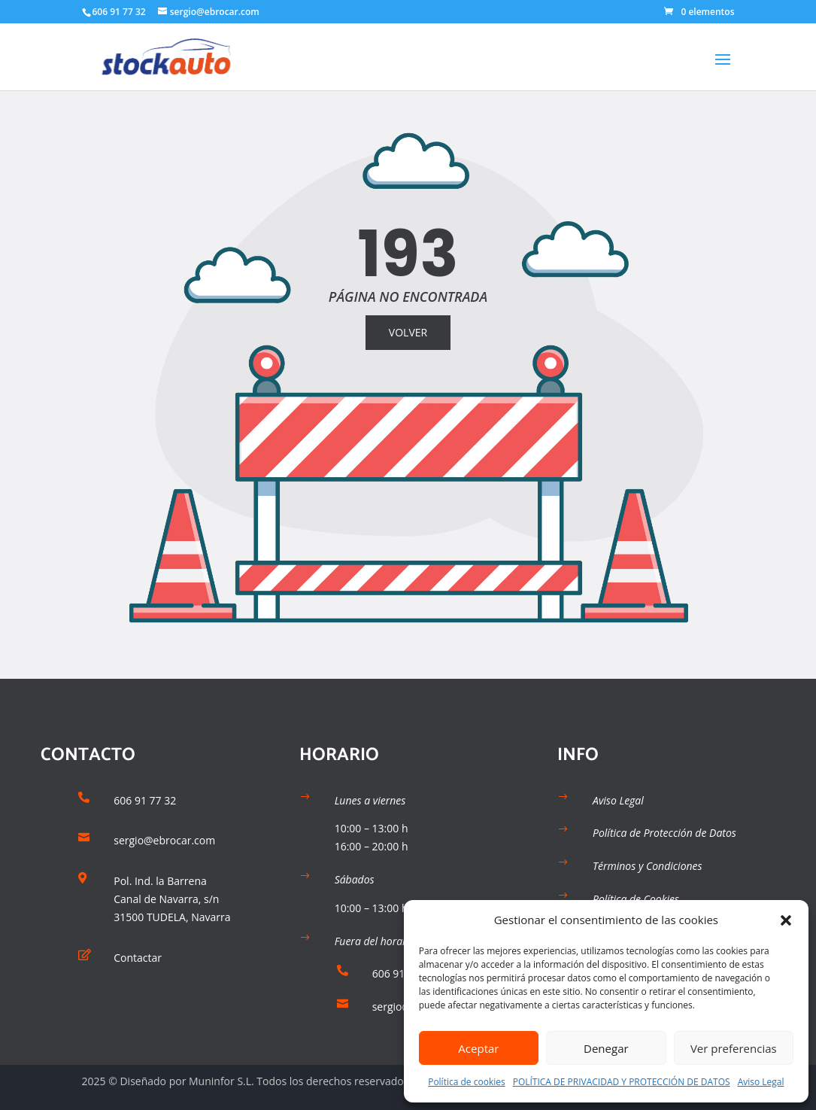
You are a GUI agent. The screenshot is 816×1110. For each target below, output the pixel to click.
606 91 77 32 (119, 11)
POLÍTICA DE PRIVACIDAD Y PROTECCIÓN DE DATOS (621, 1081)
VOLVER (408, 332)
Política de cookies (466, 1081)
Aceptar (478, 1048)
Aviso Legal (761, 1081)
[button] (785, 920)
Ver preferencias (733, 1048)
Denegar (606, 1048)
